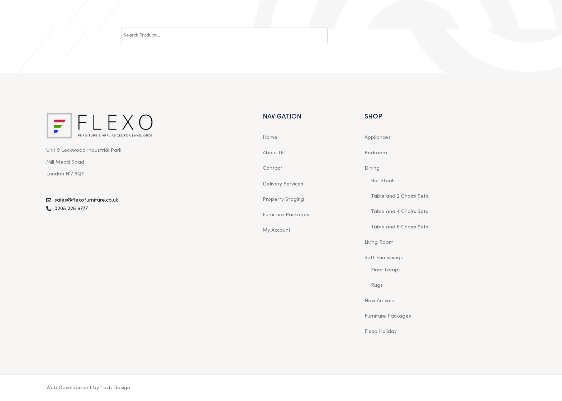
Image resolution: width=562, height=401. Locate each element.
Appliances (378, 137)
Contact (272, 168)
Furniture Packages (286, 214)
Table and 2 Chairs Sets (399, 196)
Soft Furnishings (384, 257)
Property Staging (283, 199)
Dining (372, 168)
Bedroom (376, 152)
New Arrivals (379, 300)
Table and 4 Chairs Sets (399, 211)
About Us (274, 152)
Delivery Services (283, 184)
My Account (277, 230)
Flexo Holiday (381, 331)
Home (270, 137)
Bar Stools (383, 180)
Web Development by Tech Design (88, 387)
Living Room (379, 242)
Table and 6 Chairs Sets (399, 227)
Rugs (377, 285)
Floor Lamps (386, 269)
